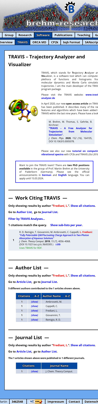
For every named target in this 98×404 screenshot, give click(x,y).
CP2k (54, 42)
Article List (24, 282)
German (46, 175)
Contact (74, 402)
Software (43, 35)
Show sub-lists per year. (66, 225)
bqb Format (71, 42)
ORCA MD (39, 42)
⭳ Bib (58, 244)
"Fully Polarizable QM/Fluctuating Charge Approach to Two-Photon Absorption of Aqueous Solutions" (54, 237)
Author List (24, 212)
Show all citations (83, 205)
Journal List (49, 212)
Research (25, 35)
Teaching (83, 35)
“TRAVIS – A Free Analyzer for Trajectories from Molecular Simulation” (70, 131)
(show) (34, 301)
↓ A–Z (36, 296)
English (62, 175)
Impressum (55, 402)
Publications (63, 35)
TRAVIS (22, 42)
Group (9, 35)
